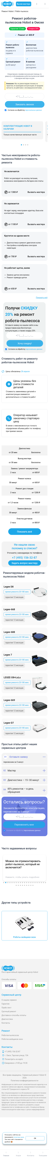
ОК (35, 1138)
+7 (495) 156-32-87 (24, 557)
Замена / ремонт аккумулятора (24, 468)
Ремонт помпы (24, 499)
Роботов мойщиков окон (12, 1039)
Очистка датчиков (24, 519)
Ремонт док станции (24, 489)
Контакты (6, 1023)
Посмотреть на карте (14, 1059)
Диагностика (7, 1019)
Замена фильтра (24, 509)
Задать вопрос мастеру (24, 563)
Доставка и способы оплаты (14, 1015)
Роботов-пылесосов (10, 1035)
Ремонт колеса (24, 478)
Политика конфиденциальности (24, 1081)
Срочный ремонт (9, 1011)
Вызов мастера (23, 4)
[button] (21, 144)
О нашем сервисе (9, 1000)
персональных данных (33, 110)
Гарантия (5, 1004)
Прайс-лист (6, 1008)
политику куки (19, 1137)
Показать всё (41, 298)
